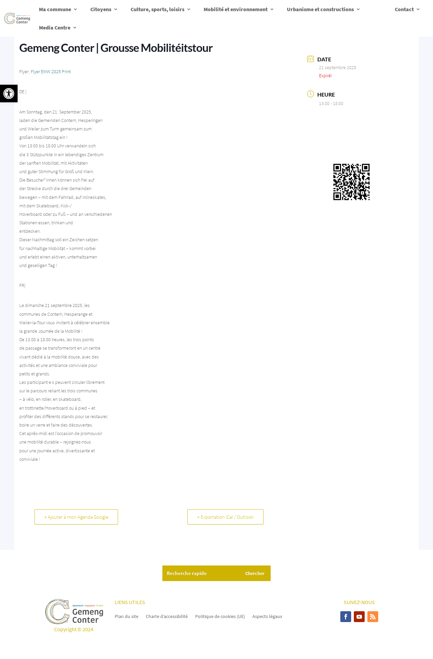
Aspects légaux (267, 616)
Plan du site (126, 616)
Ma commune (55, 9)
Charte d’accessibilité (167, 616)
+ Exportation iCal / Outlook (225, 517)
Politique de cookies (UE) (220, 616)
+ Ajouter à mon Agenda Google (76, 517)
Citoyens (100, 9)
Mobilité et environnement (236, 9)
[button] (9, 93)
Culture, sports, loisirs (157, 9)
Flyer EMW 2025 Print (51, 71)
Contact (404, 9)
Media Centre (54, 27)
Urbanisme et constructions (320, 9)
